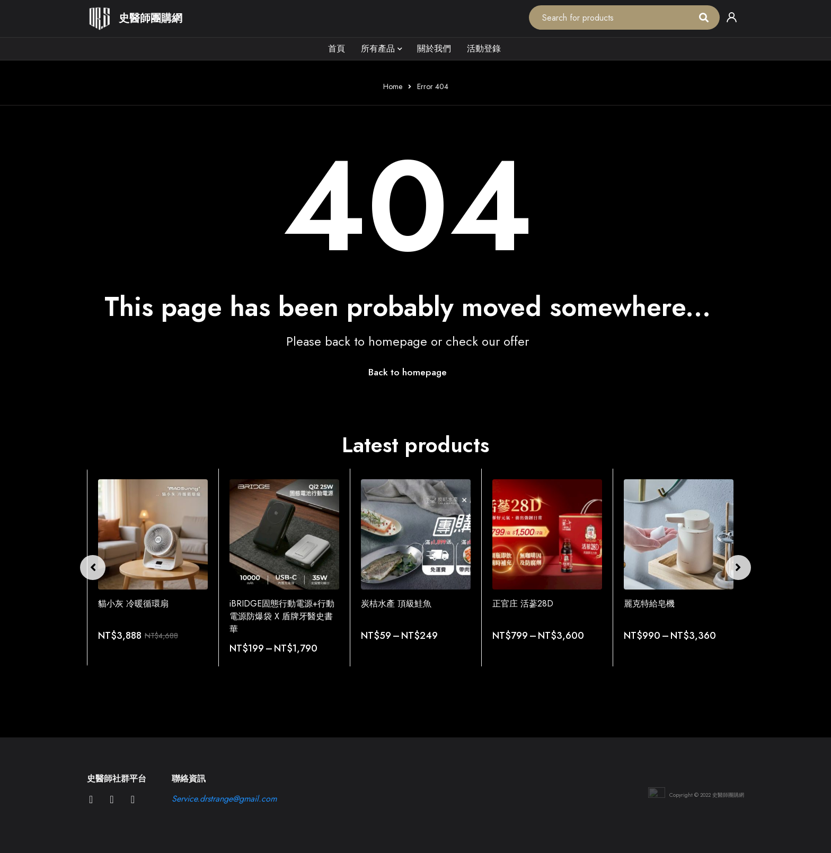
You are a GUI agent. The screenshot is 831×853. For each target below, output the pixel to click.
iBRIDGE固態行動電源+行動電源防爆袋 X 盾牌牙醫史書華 (281, 616)
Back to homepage (408, 372)
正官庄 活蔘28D (522, 603)
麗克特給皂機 (649, 603)
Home (392, 86)
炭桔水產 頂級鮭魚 (396, 603)
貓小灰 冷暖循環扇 (133, 603)
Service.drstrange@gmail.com (224, 799)
